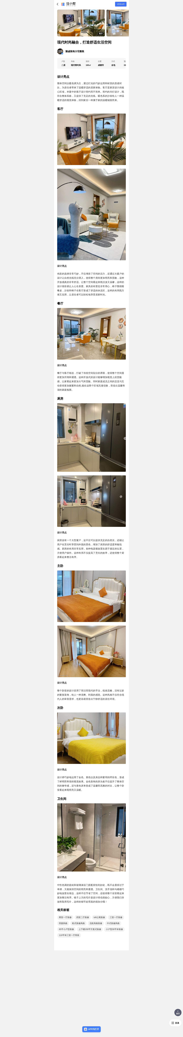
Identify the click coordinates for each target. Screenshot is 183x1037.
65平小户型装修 (66, 929)
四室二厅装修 (82, 917)
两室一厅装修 (65, 917)
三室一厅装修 (116, 917)
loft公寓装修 (99, 917)
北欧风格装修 (96, 923)
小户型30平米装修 (114, 929)
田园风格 (63, 923)
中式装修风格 (113, 923)
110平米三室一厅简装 (69, 935)
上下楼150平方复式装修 (90, 929)
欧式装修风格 (78, 923)
